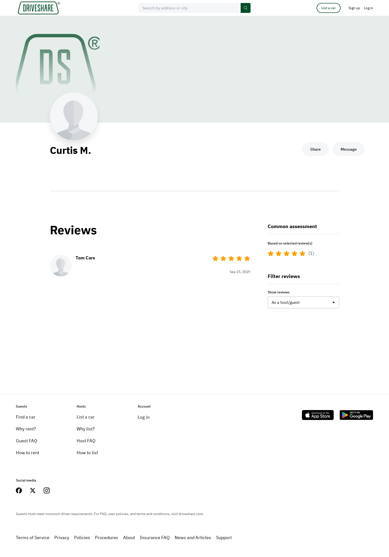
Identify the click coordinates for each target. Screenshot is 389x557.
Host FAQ (86, 441)
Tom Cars (85, 258)
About (129, 537)
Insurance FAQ (155, 537)
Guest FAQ (26, 441)
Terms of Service (32, 537)
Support (224, 537)
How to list (87, 452)
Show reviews (279, 292)
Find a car (25, 417)
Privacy (61, 537)
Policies (82, 537)
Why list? (86, 429)
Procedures (106, 537)
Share (315, 149)
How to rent (27, 452)
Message (349, 149)
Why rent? (26, 429)
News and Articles (193, 537)
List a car (329, 8)
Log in (144, 417)
